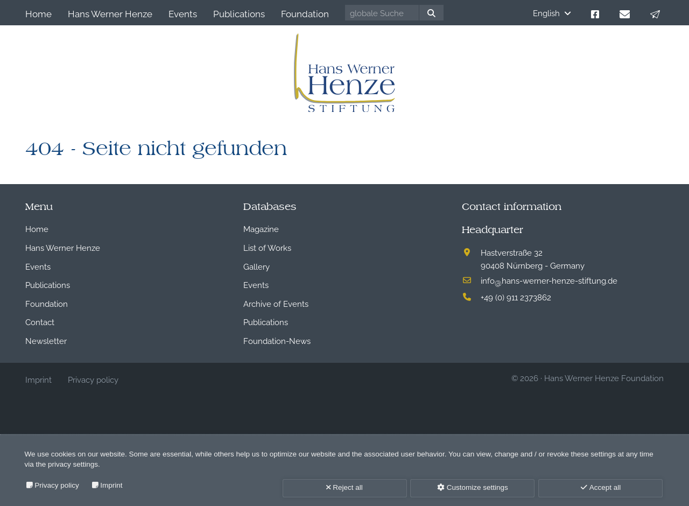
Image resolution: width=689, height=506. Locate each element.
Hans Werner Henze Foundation (604, 377)
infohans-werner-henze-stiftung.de (549, 280)
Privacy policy (56, 485)
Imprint (111, 485)
